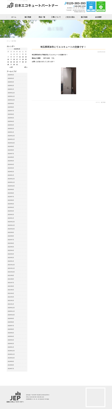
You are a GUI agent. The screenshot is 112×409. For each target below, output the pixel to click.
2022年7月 (11, 239)
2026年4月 (11, 78)
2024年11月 (11, 139)
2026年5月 (11, 75)
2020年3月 (11, 340)
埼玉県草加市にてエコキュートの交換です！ (63, 47)
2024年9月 (11, 146)
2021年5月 (11, 289)
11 (20, 56)
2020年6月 (11, 329)
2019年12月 (11, 350)
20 (26, 59)
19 (23, 59)
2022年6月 (11, 243)
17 (17, 59)
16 (14, 59)
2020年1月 (11, 347)
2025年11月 (11, 96)
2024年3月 (11, 168)
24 (17, 62)
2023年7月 (11, 196)
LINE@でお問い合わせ (101, 6)
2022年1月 (11, 261)
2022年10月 (11, 229)
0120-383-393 (76, 3)
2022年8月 (11, 236)
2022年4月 (11, 250)
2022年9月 (11, 232)
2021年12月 (11, 264)
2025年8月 (11, 107)
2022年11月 (11, 225)
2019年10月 (11, 358)
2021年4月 (11, 293)
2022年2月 (11, 257)
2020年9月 (11, 318)
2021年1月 (11, 304)
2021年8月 (11, 279)
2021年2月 (11, 300)
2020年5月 (11, 332)
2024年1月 (11, 175)
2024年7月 (11, 153)
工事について (56, 17)
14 (8, 59)
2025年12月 (11, 92)
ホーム (13, 17)
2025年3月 (11, 125)
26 (23, 62)
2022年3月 (11, 254)
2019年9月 (11, 361)
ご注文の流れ (70, 17)
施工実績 (28, 17)
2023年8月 (11, 193)
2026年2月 (11, 85)
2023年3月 (11, 211)
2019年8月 (11, 365)
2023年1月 (11, 218)
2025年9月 (11, 103)
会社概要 (98, 17)
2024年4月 (11, 164)
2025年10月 (11, 100)
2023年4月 (11, 207)
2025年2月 (11, 128)
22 (11, 62)
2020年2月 (11, 343)
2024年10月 (11, 143)
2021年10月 (11, 272)
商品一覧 (42, 17)
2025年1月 (11, 132)
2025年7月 (11, 110)
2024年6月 (11, 157)
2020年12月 (11, 307)
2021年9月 (11, 275)
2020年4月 (11, 336)
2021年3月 (11, 297)
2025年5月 (11, 118)
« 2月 (11, 67)
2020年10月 (11, 315)
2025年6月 (11, 114)
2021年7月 (11, 282)
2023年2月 (11, 214)
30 (14, 64)
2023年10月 (11, 186)
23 (14, 62)
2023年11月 (11, 182)
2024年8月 (11, 150)
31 (17, 64)
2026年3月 (11, 82)
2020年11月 (11, 311)
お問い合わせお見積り (91, 6)
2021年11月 (11, 268)
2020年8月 (11, 322)
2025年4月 (11, 121)
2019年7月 (11, 368)
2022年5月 (11, 247)
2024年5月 (11, 160)
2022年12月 (11, 221)
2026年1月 (11, 89)
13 (26, 56)
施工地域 (84, 17)
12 (23, 56)
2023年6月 (11, 200)
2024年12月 (11, 135)
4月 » (25, 67)
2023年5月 (11, 203)
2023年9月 (11, 189)
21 (8, 62)
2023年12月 (11, 178)
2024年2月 (11, 171)
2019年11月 (11, 354)
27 (26, 62)
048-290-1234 (80, 6)
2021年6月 (11, 286)
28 (8, 64)
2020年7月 (11, 325)
